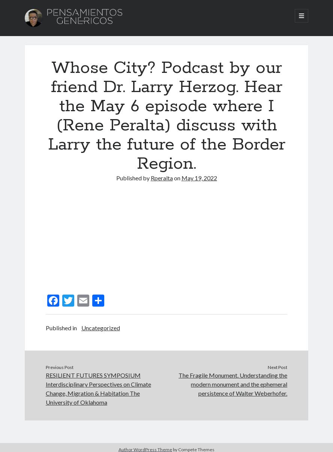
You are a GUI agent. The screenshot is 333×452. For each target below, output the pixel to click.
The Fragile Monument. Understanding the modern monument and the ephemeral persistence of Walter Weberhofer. (232, 384)
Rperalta (162, 177)
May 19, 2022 (199, 177)
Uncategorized (100, 327)
